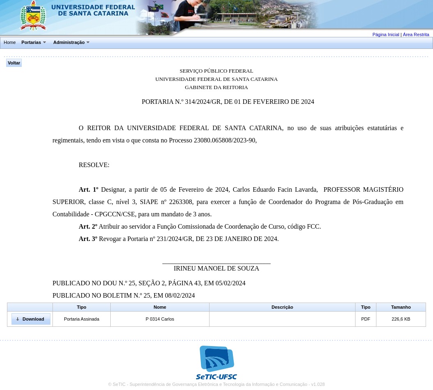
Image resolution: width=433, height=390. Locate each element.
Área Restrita (416, 34)
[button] (30, 319)
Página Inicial (385, 34)
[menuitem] (10, 43)
